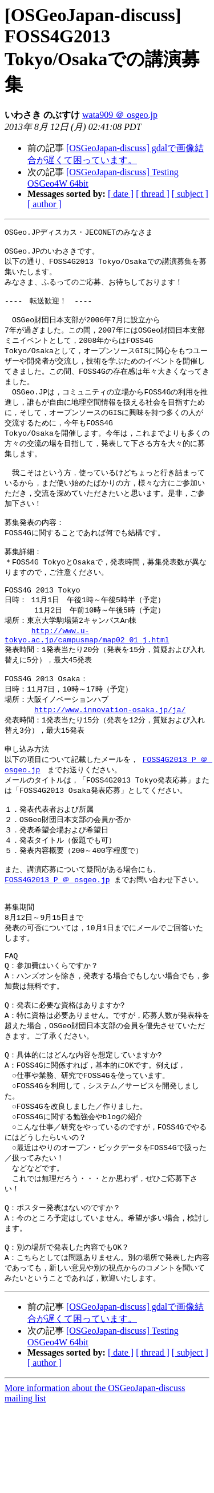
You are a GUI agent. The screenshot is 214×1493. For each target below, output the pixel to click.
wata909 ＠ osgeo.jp (120, 115)
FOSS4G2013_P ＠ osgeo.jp (57, 932)
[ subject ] (190, 194)
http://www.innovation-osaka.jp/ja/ (109, 749)
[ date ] (121, 194)
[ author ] (44, 204)
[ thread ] (152, 194)
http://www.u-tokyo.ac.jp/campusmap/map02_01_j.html (87, 668)
